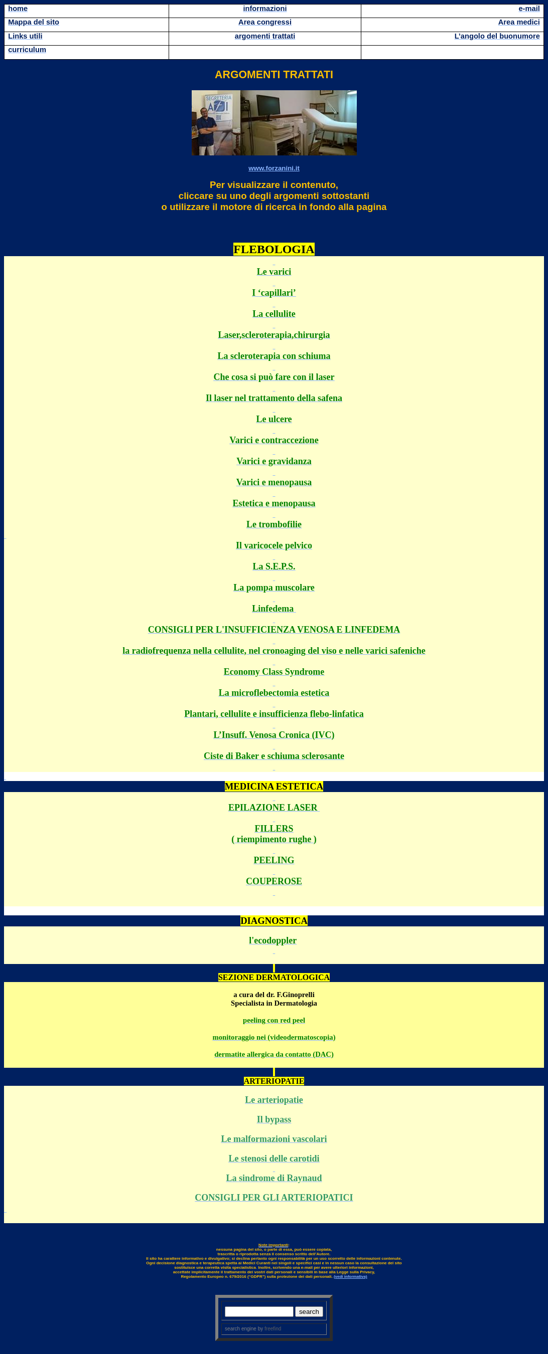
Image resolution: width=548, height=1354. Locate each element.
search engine (240, 1328)
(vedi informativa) (350, 1276)
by (268, 1328)
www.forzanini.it (274, 168)
